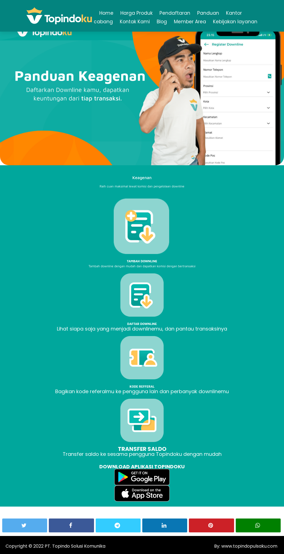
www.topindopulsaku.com (248, 546)
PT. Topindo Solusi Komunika (75, 546)
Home (106, 13)
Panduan (208, 13)
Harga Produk (136, 13)
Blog (162, 21)
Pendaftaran (174, 13)
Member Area (190, 21)
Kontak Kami (135, 21)
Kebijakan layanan (235, 21)
